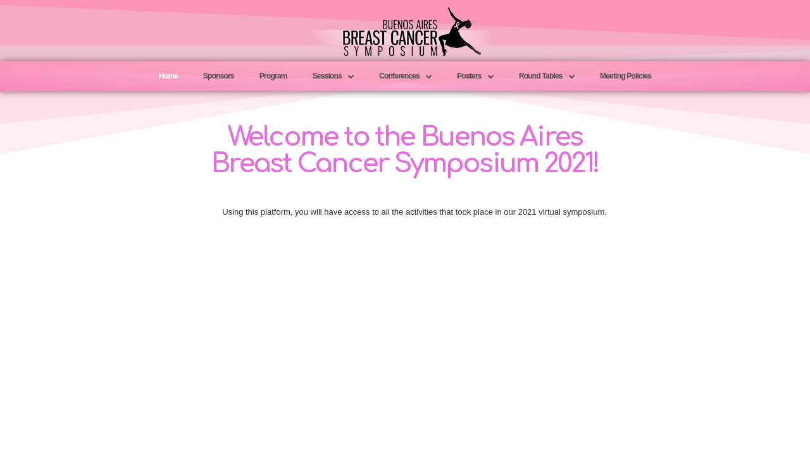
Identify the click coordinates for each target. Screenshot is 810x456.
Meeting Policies (625, 76)
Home (168, 76)
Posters (475, 76)
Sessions (333, 76)
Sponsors (218, 76)
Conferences (405, 76)
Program (273, 76)
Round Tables (547, 76)
